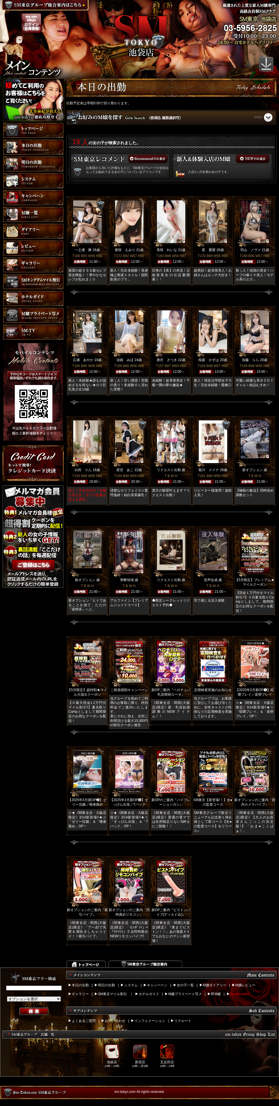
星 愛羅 (209, 250)
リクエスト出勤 (169, 470)
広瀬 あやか (83, 360)
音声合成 (211, 580)
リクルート (182, 1021)
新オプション (252, 470)
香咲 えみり (125, 250)
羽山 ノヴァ (250, 250)
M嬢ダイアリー (214, 985)
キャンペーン (157, 985)
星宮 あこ (125, 470)
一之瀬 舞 (83, 250)
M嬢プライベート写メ (185, 994)
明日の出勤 (106, 985)
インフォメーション (149, 1021)
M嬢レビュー (245, 985)
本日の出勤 (80, 985)
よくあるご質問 (84, 1021)
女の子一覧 (185, 985)
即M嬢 (216, 994)
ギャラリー (80, 994)
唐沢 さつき (167, 360)
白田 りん (83, 470)
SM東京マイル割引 (112, 994)
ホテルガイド (149, 994)
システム (131, 985)
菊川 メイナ (208, 470)
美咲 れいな (167, 250)
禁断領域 (127, 580)
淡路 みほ (125, 360)
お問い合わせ (115, 1021)
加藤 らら (250, 360)
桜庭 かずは (208, 360)
